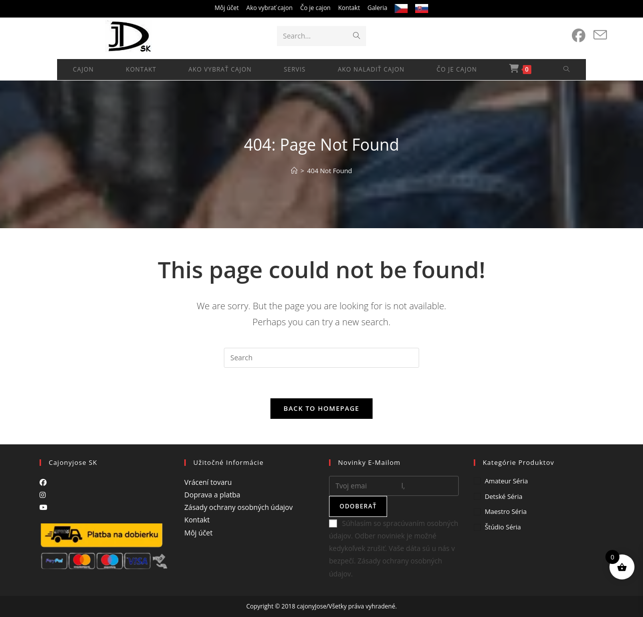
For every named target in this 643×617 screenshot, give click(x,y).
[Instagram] (43, 494)
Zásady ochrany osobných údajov (238, 507)
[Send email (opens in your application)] (600, 35)
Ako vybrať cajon (269, 8)
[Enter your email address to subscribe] (394, 486)
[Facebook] (43, 482)
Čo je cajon (315, 8)
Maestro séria (506, 511)
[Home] (294, 170)
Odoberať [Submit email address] (358, 506)
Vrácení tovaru (208, 482)
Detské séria (503, 496)
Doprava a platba (212, 494)
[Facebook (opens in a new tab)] (578, 36)
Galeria (378, 8)
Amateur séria (506, 480)
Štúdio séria (503, 526)
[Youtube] (44, 507)
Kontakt (349, 8)
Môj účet (227, 8)
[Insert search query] (321, 358)
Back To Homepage (321, 408)
